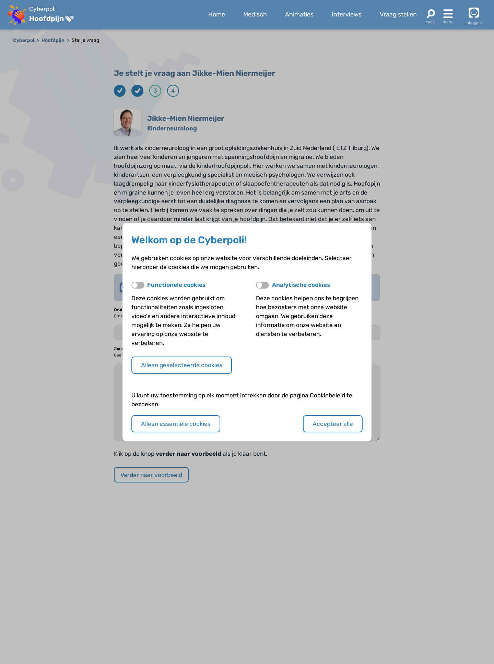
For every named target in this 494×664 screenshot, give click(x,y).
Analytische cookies (301, 284)
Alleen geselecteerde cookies (181, 365)
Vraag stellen (398, 14)
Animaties (299, 14)
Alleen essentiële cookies (176, 423)
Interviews (347, 14)
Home (216, 14)
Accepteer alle (333, 423)
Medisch (255, 14)
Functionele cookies (176, 284)
